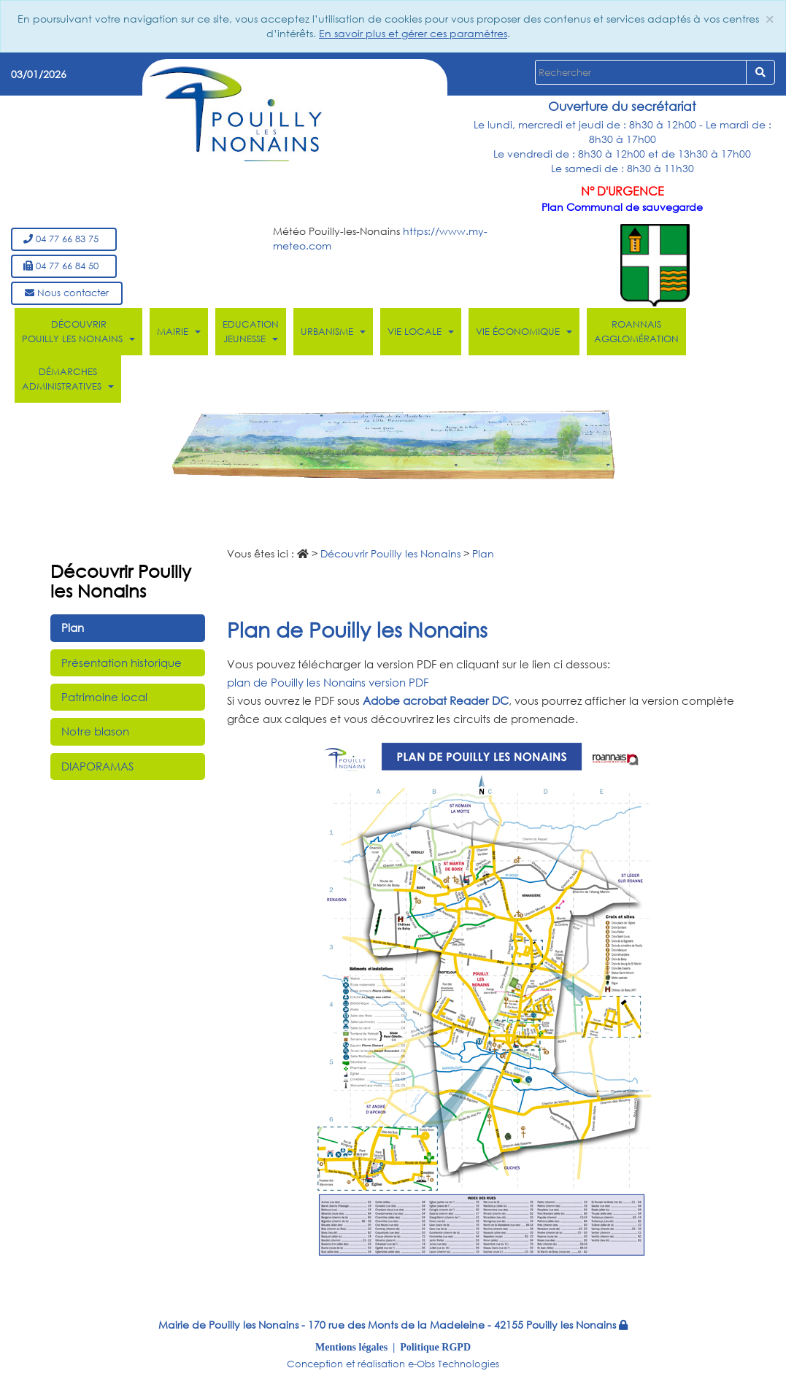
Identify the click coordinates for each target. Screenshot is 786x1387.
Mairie (179, 331)
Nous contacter (67, 293)
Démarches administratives (68, 379)
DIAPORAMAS (97, 766)
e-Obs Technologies (453, 1364)
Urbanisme (333, 331)
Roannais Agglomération (636, 331)
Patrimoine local (104, 696)
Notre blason (95, 731)
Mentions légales (351, 1347)
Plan (72, 627)
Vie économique (524, 331)
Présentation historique (121, 662)
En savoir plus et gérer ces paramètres (413, 33)
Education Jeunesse (251, 331)
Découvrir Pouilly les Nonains (78, 331)
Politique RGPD (435, 1347)
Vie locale (421, 331)
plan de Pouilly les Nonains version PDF (327, 682)
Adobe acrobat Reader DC (436, 700)
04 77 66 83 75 (63, 239)
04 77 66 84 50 (63, 266)
